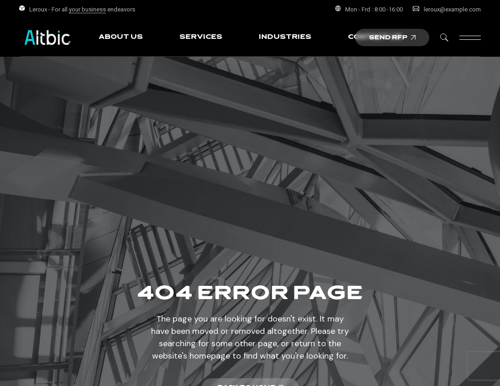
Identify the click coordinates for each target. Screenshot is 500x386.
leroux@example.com (452, 9)
